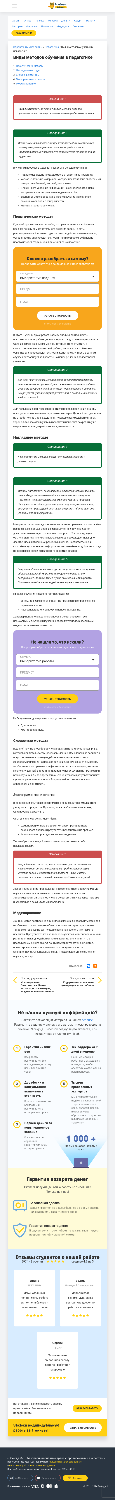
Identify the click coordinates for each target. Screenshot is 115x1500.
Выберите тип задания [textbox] (37, 278)
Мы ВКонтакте (18, 1478)
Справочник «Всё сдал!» (28, 47)
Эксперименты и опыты (30, 79)
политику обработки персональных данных (32, 1465)
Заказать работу (87, 1408)
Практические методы (29, 65)
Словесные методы (27, 74)
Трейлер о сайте (46, 1478)
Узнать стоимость (57, 315)
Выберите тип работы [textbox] (37, 661)
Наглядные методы (28, 70)
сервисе (87, 1020)
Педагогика (52, 47)
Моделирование (26, 83)
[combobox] (57, 276)
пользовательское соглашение (65, 1462)
